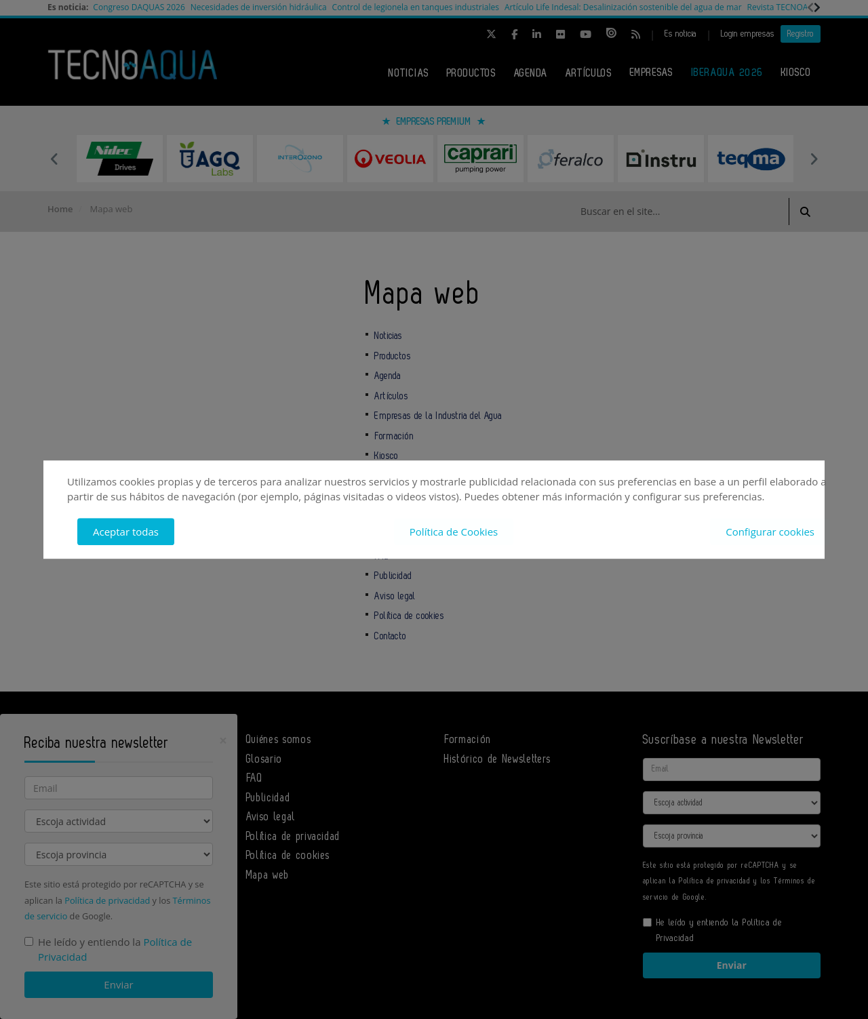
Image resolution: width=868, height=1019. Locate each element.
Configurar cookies (770, 531)
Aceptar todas (126, 531)
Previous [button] (54, 158)
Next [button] (814, 158)
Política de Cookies (454, 531)
